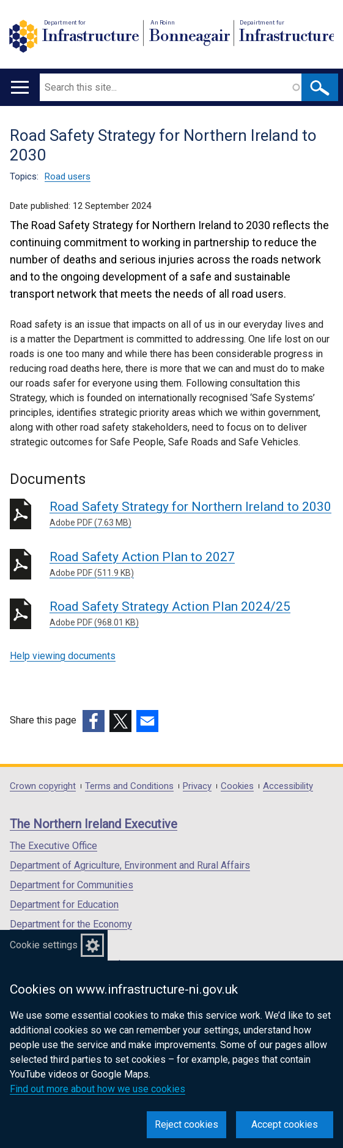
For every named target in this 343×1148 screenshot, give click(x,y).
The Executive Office (53, 846)
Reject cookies (186, 1124)
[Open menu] (20, 87)
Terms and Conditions (129, 786)
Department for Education (64, 904)
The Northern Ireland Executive (93, 824)
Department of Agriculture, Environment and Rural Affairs (130, 865)
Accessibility (288, 786)
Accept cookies (284, 1124)
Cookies (237, 786)
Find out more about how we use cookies (97, 1089)
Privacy (197, 786)
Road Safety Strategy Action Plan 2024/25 (191, 614)
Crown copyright (43, 786)
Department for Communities (71, 885)
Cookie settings (44, 945)
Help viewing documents (63, 656)
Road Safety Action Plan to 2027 (191, 564)
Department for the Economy (71, 924)
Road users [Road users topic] (67, 176)
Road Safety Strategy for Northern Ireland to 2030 (191, 514)
